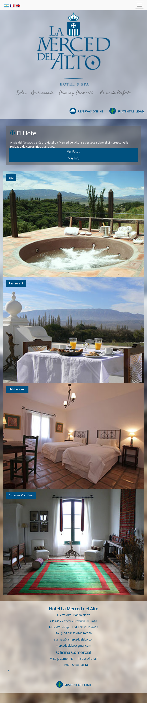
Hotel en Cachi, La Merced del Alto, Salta (73, 49)
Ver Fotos (73, 151)
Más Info (73, 158)
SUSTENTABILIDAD (131, 111)
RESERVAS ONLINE (90, 111)
